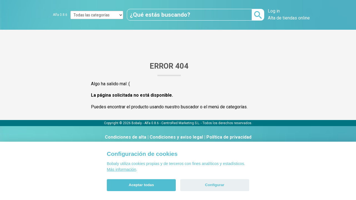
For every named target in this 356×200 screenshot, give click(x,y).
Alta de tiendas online (289, 18)
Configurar (214, 185)
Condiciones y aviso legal (176, 137)
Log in (274, 11)
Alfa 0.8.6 (60, 15)
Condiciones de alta (125, 137)
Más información (121, 169)
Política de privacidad (228, 137)
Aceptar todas (141, 185)
